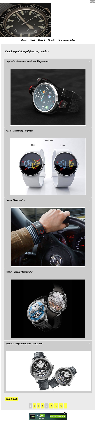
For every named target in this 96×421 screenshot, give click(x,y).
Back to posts (12, 398)
